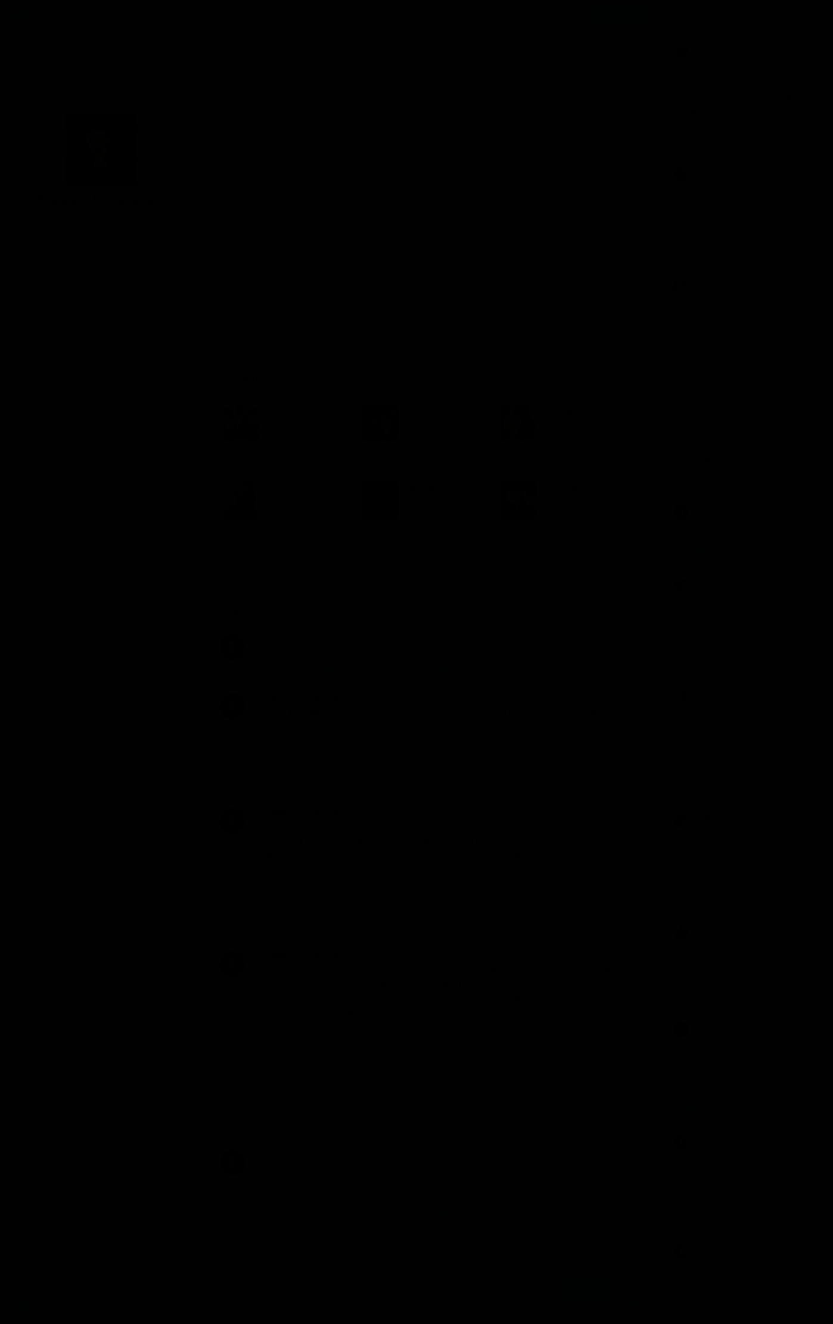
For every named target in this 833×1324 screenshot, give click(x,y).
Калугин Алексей (548, 224)
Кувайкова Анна (286, 238)
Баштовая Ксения (286, 196)
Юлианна (699, 170)
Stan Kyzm (701, 395)
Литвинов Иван (463, 298)
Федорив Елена (289, 312)
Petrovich (699, 1025)
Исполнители (143, 15)
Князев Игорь (338, 298)
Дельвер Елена (278, 298)
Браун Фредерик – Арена (361, 784)
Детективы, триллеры (379, 177)
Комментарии (257, 613)
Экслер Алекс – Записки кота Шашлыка (391, 1212)
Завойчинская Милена (574, 210)
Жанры (56, 15)
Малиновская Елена (571, 238)
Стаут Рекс (261, 265)
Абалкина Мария (307, 285)
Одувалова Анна (404, 251)
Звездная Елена (248, 224)
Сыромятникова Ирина (331, 265)
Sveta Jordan (705, 507)
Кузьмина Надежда (359, 238)
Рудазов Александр (546, 251)
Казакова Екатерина (471, 224)
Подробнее (366, 1296)
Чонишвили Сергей (417, 312)
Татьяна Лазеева (712, 46)
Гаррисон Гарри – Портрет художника (386, 669)
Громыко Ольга (247, 210)
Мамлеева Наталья (255, 251)
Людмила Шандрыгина (301, 637)
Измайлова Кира (395, 224)
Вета (499, 285)
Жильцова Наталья (488, 210)
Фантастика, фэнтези (291, 177)
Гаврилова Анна (356, 196)
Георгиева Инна (584, 196)
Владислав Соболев (717, 1137)
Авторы (93, 15)
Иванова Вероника (321, 224)
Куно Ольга (424, 238)
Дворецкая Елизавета (325, 210)
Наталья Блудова (713, 692)
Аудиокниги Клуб (59, 1306)
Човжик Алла (349, 312)
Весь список (246, 566)
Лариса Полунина (713, 283)
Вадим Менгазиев (714, 928)
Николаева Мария (332, 251)
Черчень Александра (505, 265)
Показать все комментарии (425, 1243)
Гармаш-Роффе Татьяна (437, 196)
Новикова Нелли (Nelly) (543, 298)
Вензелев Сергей (452, 285)
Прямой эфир (719, 15)
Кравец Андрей (399, 298)
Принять (587, 1290)
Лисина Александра (488, 238)
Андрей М (363, 285)
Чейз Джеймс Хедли (421, 265)
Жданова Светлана (409, 210)
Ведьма (401, 285)
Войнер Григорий (544, 285)
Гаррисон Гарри (518, 196)
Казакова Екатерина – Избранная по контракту (405, 1125)
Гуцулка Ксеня (708, 580)
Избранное (251, 379)
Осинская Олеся (472, 251)
